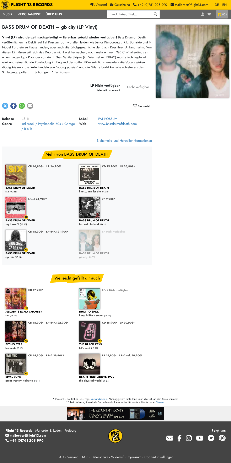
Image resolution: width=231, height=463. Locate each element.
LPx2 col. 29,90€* (131, 355)
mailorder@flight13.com (25, 435)
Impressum (134, 457)
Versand (160, 402)
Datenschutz (99, 457)
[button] (5, 106)
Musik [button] (7, 14)
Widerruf (117, 457)
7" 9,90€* (108, 199)
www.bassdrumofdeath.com (117, 123)
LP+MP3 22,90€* (57, 323)
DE (217, 4)
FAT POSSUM (107, 118)
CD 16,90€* (36, 166)
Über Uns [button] (54, 14)
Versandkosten (99, 399)
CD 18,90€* (109, 323)
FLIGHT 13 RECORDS (28, 5)
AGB (85, 457)
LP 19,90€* (109, 355)
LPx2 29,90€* (55, 355)
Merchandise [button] (29, 14)
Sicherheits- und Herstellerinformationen (124, 140)
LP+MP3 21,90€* (57, 232)
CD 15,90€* (109, 166)
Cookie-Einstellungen (158, 457)
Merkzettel (141, 106)
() (222, 14)
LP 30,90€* (127, 323)
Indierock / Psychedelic (37, 123)
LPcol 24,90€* (37, 199)
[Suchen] (155, 14)
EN (224, 4)
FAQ (61, 457)
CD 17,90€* (35, 290)
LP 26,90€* (53, 166)
